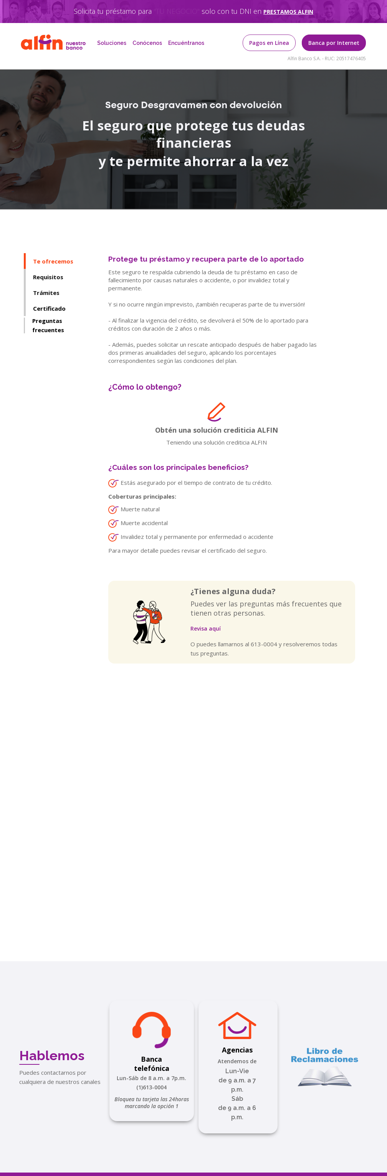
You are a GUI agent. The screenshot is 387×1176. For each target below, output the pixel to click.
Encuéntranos (186, 43)
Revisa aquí (205, 628)
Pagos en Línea (269, 42)
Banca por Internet (333, 42)
